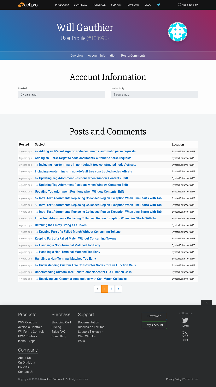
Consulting (58, 336)
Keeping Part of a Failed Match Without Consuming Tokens (77, 232)
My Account (155, 325)
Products (27, 314)
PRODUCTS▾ (62, 4)
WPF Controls (27, 322)
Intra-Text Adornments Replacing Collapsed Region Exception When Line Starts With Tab (98, 198)
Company (28, 350)
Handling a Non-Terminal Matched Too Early (67, 245)
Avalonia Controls (30, 327)
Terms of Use (190, 379)
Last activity (117, 88)
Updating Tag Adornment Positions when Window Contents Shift (81, 178)
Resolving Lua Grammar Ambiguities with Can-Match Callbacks (81, 279)
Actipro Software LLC (55, 379)
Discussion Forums (91, 327)
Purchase (61, 314)
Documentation (88, 322)
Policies (23, 367)
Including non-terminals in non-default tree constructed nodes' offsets (85, 164)
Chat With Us (87, 336)
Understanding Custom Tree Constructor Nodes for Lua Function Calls (85, 265)
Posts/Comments (133, 55)
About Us (24, 358)
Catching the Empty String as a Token (61, 225)
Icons (22, 341)
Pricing (56, 327)
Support (86, 314)
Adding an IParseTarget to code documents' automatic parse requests (85, 151)
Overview (76, 55)
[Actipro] (28, 5)
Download (154, 316)
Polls (81, 341)
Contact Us (25, 372)
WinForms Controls (31, 332)
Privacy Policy (173, 379)
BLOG (148, 4)
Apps (32, 341)
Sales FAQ (58, 332)
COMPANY (133, 4)
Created (22, 88)
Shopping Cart (61, 322)
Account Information (102, 55)
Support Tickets (90, 332)
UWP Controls (27, 336)
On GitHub (26, 362)
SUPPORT (116, 4)
